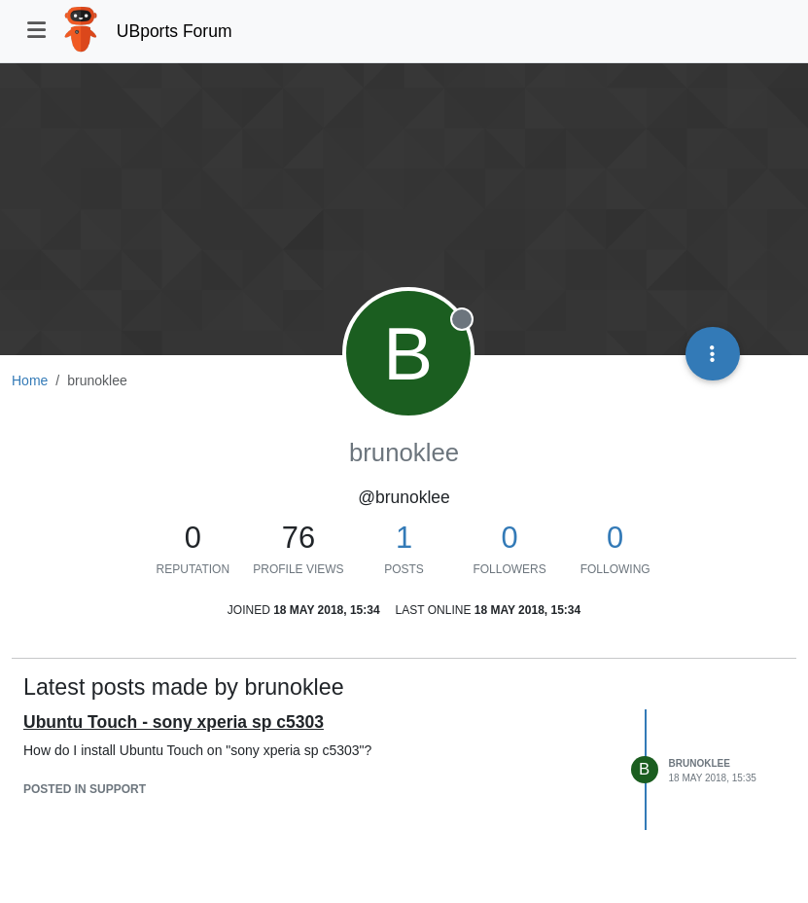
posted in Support (84, 789)
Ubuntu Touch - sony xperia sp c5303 (173, 722)
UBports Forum (174, 31)
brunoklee (699, 763)
